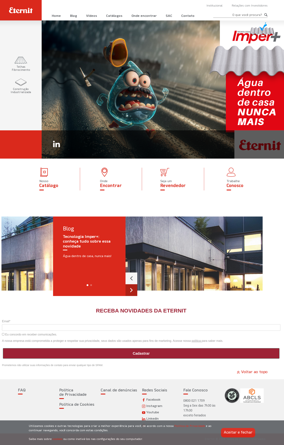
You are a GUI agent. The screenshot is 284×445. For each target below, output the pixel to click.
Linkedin (150, 419)
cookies (57, 439)
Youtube (150, 412)
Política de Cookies (76, 405)
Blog (73, 16)
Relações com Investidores (250, 5)
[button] (87, 285)
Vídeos (91, 16)
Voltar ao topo (252, 372)
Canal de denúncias (119, 390)
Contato (188, 16)
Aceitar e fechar (238, 432)
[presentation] (131, 278)
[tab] (21, 64)
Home (56, 16)
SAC (169, 16)
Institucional (214, 5)
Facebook (151, 400)
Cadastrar (141, 353)
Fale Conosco (195, 390)
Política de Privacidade (73, 392)
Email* (6, 321)
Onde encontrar (144, 16)
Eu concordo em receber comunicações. (29, 334)
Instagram (152, 406)
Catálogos (114, 16)
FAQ (22, 390)
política (197, 340)
